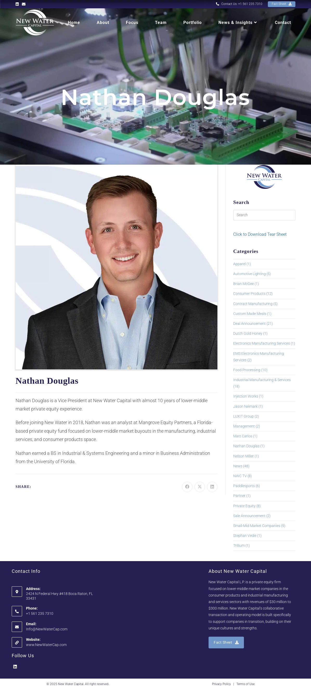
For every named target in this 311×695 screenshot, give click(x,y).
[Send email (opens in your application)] (23, 4)
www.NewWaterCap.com (46, 645)
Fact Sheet (281, 4)
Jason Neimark (245, 406)
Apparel (239, 264)
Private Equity (244, 506)
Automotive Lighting (249, 274)
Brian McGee (243, 284)
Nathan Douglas (246, 446)
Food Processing (246, 370)
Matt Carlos (242, 436)
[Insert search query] (264, 215)
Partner (239, 496)
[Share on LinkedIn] (212, 487)
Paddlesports (244, 486)
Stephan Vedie (244, 535)
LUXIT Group (243, 416)
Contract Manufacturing (253, 304)
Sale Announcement (249, 516)
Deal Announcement (249, 323)
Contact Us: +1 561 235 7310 (239, 4)
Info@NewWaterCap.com (46, 629)
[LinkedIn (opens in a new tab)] (18, 4)
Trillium (239, 545)
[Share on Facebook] (187, 487)
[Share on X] (200, 487)
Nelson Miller (243, 456)
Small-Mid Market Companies (256, 526)
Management (244, 426)
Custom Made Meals (249, 314)
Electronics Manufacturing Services (261, 343)
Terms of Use (245, 684)
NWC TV (240, 476)
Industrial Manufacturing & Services (262, 380)
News (237, 466)
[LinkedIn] (15, 667)
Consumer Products (249, 293)
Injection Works (245, 396)
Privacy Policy (221, 684)
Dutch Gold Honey (247, 333)
